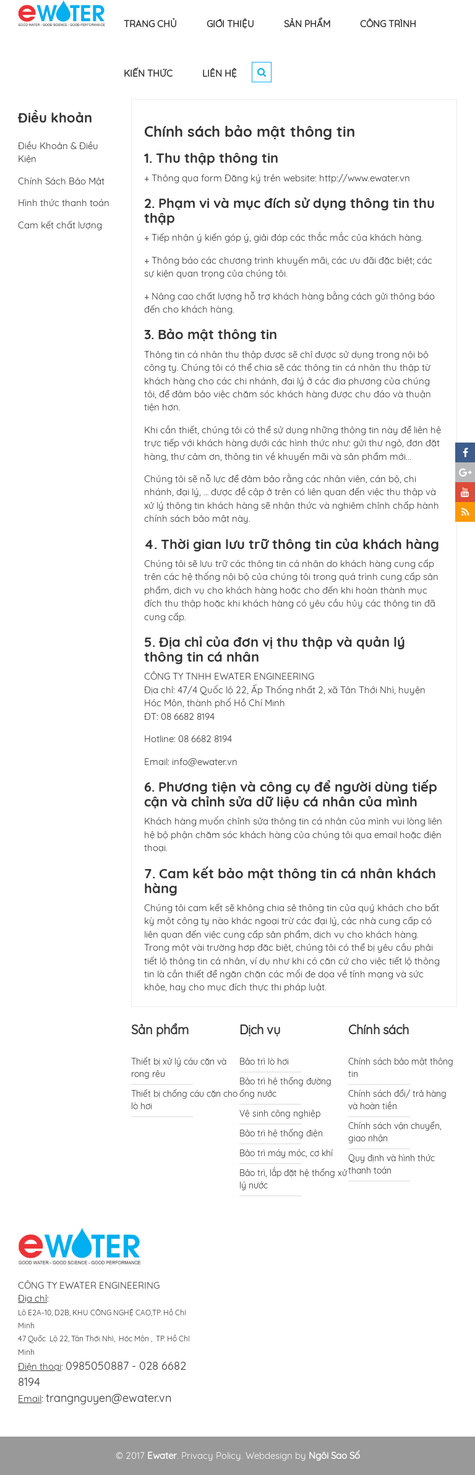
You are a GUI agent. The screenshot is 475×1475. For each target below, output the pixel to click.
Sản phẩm (160, 1029)
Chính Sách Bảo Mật (61, 181)
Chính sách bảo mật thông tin (400, 1067)
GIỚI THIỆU (230, 24)
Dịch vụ (259, 1029)
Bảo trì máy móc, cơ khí (286, 1153)
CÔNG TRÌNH (388, 24)
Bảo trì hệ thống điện (281, 1133)
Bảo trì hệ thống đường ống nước (285, 1087)
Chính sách (378, 1029)
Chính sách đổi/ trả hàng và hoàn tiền (397, 1100)
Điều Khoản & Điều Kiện (58, 152)
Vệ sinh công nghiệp (279, 1113)
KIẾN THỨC (148, 73)
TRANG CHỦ (150, 24)
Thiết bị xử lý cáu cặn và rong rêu (178, 1067)
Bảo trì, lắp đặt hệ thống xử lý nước (293, 1179)
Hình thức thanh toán (63, 203)
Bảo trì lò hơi (264, 1061)
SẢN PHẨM (307, 24)
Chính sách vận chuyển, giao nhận (395, 1132)
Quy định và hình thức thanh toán (391, 1164)
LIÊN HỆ (219, 73)
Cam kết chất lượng (60, 225)
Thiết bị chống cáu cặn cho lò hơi (184, 1100)
